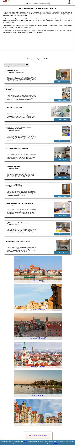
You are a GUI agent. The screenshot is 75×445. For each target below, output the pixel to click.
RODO (55, 443)
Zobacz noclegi (62, 82)
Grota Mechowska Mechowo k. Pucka (37, 435)
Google (25, 441)
